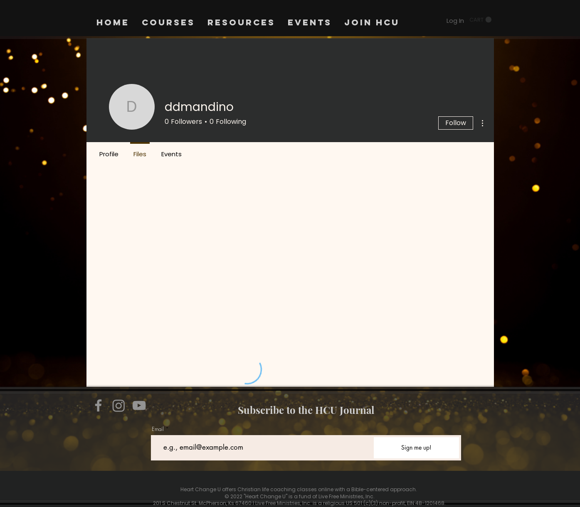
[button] (480, 20)
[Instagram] (119, 405)
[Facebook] (98, 405)
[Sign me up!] (416, 447)
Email (158, 429)
